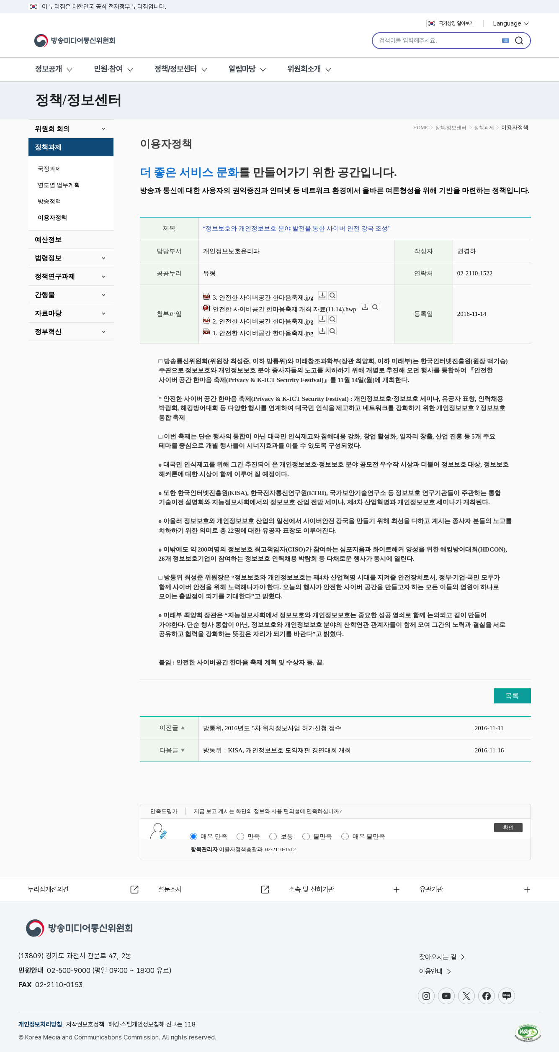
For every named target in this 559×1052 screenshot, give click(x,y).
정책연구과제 (55, 276)
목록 (512, 695)
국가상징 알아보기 (450, 23)
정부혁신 (48, 331)
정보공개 (48, 69)
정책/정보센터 (176, 69)
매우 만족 (214, 836)
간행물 (45, 294)
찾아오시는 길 (444, 956)
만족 (253, 836)
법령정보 (48, 258)
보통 (287, 836)
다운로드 (326, 295)
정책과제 (48, 147)
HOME (420, 128)
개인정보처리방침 (40, 1024)
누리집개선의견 (51, 888)
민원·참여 (108, 69)
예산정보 (48, 239)
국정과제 (49, 169)
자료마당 (48, 313)
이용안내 (437, 971)
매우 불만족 (369, 836)
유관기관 (433, 888)
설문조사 (171, 888)
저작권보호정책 (85, 1024)
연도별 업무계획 (59, 185)
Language (511, 23)
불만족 (322, 836)
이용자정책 (52, 218)
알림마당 (242, 69)
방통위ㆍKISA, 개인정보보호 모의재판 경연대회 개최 (277, 750)
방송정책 (49, 201)
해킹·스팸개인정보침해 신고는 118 (152, 1024)
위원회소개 (304, 69)
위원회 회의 (52, 128)
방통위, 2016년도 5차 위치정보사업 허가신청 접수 (272, 728)
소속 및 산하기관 (314, 888)
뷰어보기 (336, 295)
